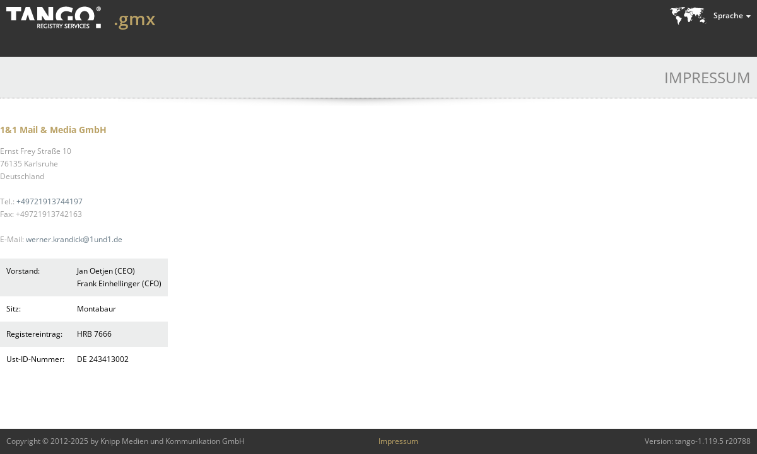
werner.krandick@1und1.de (74, 239)
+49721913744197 (49, 201)
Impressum (398, 441)
